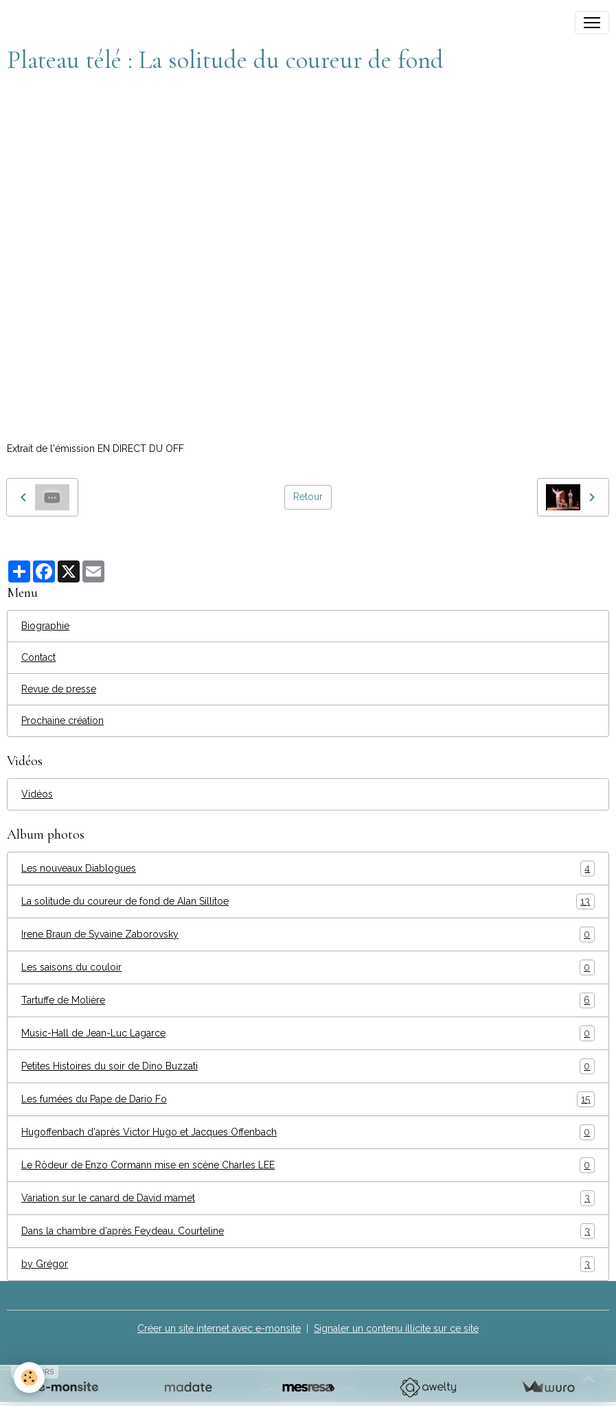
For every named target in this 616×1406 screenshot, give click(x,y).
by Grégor (308, 1264)
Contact (38, 657)
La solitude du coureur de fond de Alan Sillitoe (308, 901)
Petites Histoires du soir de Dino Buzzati (308, 1066)
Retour (308, 496)
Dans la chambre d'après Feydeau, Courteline (308, 1231)
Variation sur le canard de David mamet (308, 1198)
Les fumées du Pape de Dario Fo (308, 1099)
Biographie (45, 625)
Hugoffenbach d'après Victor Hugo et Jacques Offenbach (308, 1132)
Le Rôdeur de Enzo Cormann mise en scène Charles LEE (308, 1165)
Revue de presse (58, 688)
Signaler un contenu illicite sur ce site (396, 1328)
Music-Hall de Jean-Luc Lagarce (308, 1033)
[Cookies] (29, 1377)
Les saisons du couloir (308, 967)
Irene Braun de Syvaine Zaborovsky (308, 934)
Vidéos (37, 794)
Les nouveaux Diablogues (308, 868)
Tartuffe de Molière (308, 1000)
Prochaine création (62, 720)
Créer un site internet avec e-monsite (219, 1328)
